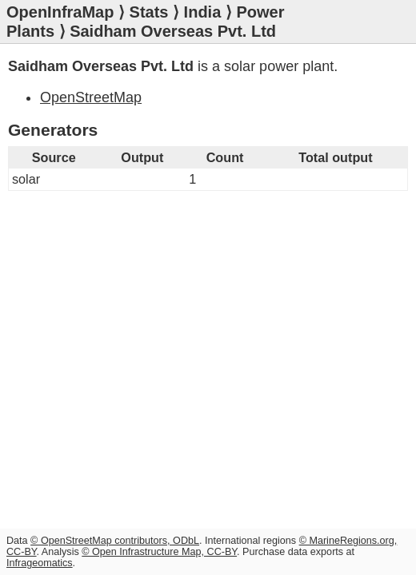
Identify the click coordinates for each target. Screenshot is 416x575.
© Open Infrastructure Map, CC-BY (159, 551)
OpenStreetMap (91, 97)
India (203, 12)
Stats (149, 12)
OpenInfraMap (60, 12)
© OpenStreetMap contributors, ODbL (114, 540)
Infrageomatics (39, 563)
